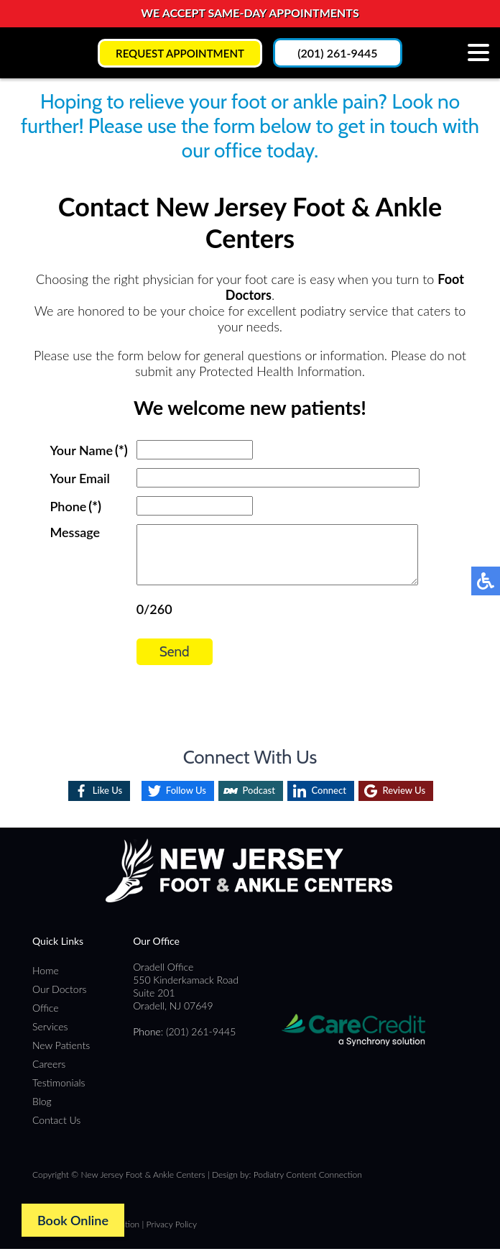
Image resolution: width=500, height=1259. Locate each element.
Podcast (254, 801)
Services (50, 1036)
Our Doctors (59, 999)
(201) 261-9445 (341, 53)
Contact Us (56, 1130)
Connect (332, 801)
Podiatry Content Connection (308, 1184)
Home (45, 980)
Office (45, 1018)
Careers (48, 1074)
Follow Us (173, 801)
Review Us (416, 801)
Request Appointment (179, 53)
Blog (42, 1111)
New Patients (61, 1055)
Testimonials (58, 1092)
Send (157, 662)
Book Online (72, 1220)
